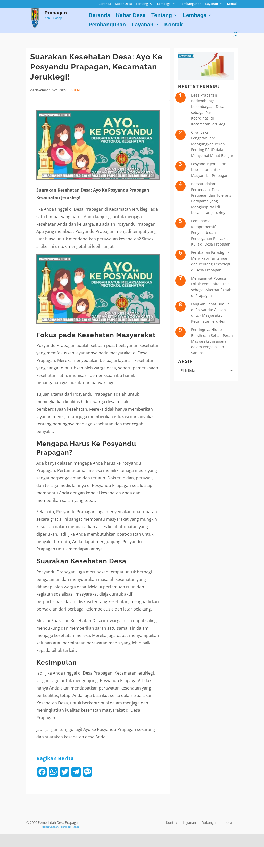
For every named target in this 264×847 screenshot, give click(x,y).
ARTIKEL (76, 90)
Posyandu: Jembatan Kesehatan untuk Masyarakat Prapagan (209, 169)
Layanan (211, 4)
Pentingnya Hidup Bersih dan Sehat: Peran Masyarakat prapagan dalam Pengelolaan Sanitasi (212, 341)
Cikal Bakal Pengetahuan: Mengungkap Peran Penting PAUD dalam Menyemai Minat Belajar (212, 144)
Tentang (142, 4)
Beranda (104, 4)
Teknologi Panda (69, 826)
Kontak (232, 4)
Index (227, 822)
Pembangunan (190, 4)
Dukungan (210, 822)
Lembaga (164, 4)
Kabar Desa (123, 4)
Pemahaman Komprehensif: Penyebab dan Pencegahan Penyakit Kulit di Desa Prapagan (210, 232)
